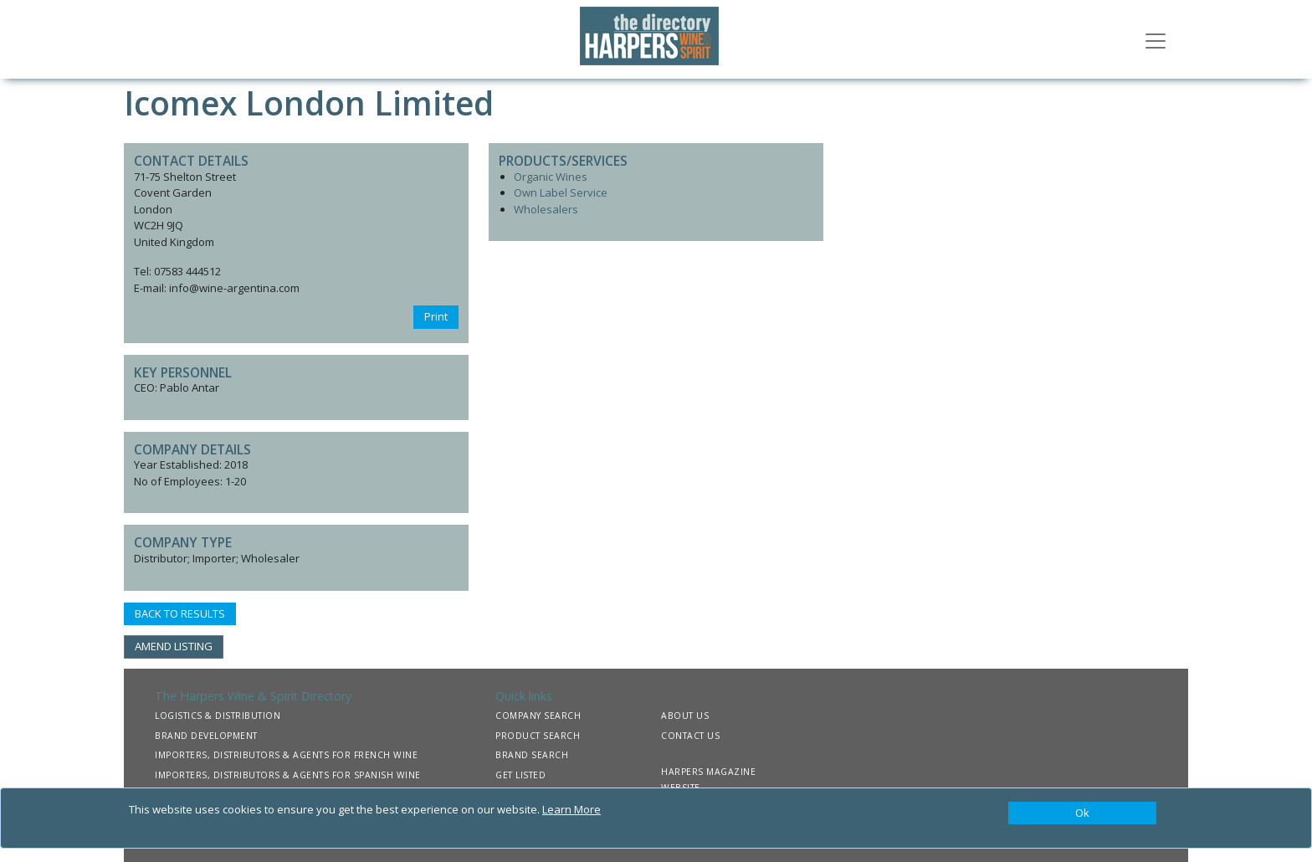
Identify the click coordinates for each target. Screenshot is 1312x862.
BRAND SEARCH (531, 755)
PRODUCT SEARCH (537, 735)
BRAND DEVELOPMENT (206, 735)
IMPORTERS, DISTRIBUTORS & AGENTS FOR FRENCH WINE (286, 755)
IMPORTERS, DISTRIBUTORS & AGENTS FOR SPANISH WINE (288, 775)
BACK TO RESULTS (180, 613)
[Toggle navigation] (1155, 39)
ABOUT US (685, 715)
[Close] (1082, 813)
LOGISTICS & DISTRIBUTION (217, 715)
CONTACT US (690, 735)
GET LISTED (520, 775)
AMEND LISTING (174, 646)
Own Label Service (560, 192)
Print (436, 316)
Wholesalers (546, 209)
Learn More (571, 809)
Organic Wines (550, 176)
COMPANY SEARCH (538, 715)
